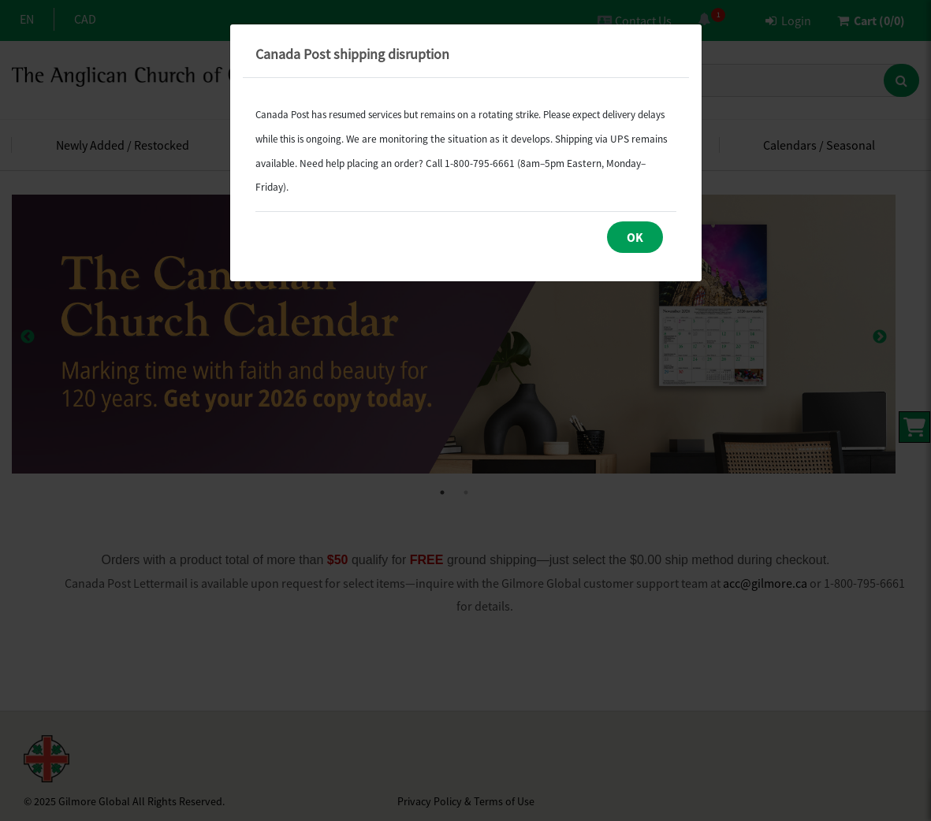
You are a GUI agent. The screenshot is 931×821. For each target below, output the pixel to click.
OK (635, 237)
